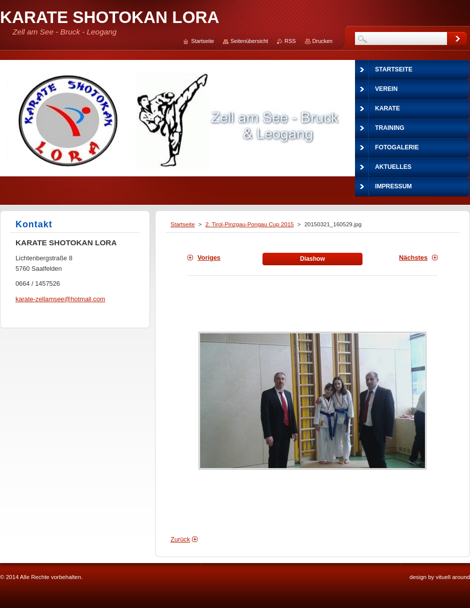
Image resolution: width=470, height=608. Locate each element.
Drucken (322, 41)
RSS (290, 41)
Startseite (182, 224)
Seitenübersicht (249, 41)
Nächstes (413, 257)
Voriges (209, 257)
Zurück (180, 539)
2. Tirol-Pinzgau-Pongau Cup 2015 (250, 224)
